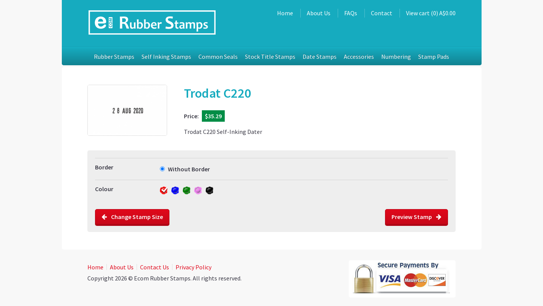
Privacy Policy (193, 267)
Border (104, 167)
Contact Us (154, 267)
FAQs (350, 13)
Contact (381, 13)
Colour (104, 189)
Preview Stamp (416, 217)
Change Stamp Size (132, 217)
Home (285, 13)
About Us (318, 13)
